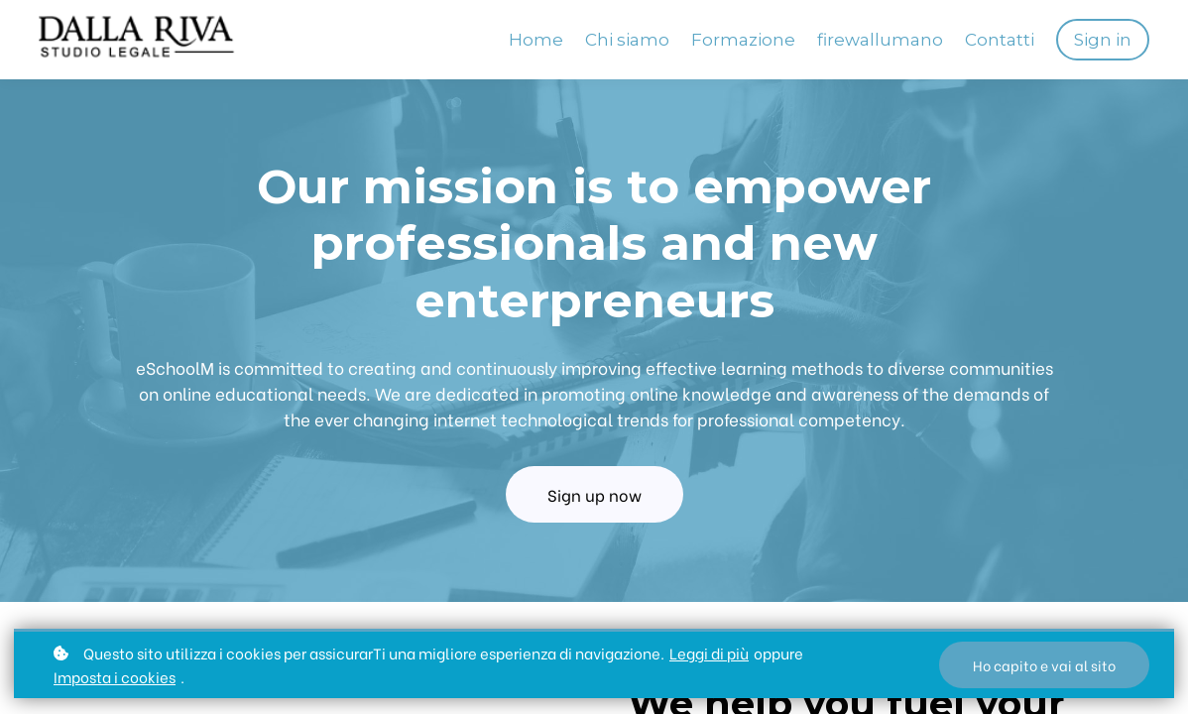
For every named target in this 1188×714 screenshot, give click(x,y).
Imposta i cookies (115, 676)
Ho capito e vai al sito (1044, 664)
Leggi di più (709, 652)
